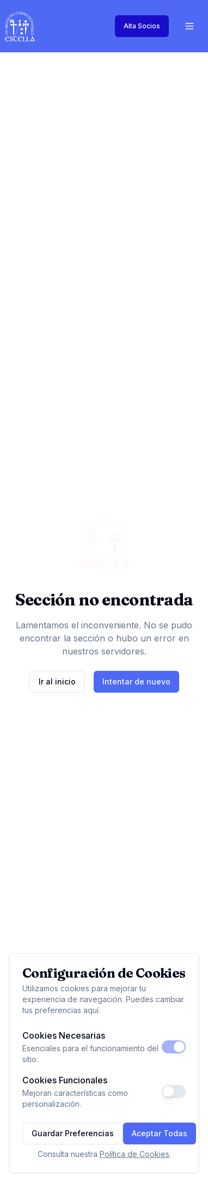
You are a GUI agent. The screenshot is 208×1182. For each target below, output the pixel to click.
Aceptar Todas (159, 1133)
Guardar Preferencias (73, 1133)
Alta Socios (142, 26)
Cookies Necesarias (63, 1035)
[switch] (174, 1046)
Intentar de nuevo (136, 681)
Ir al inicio (57, 681)
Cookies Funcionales (64, 1080)
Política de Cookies (134, 1154)
